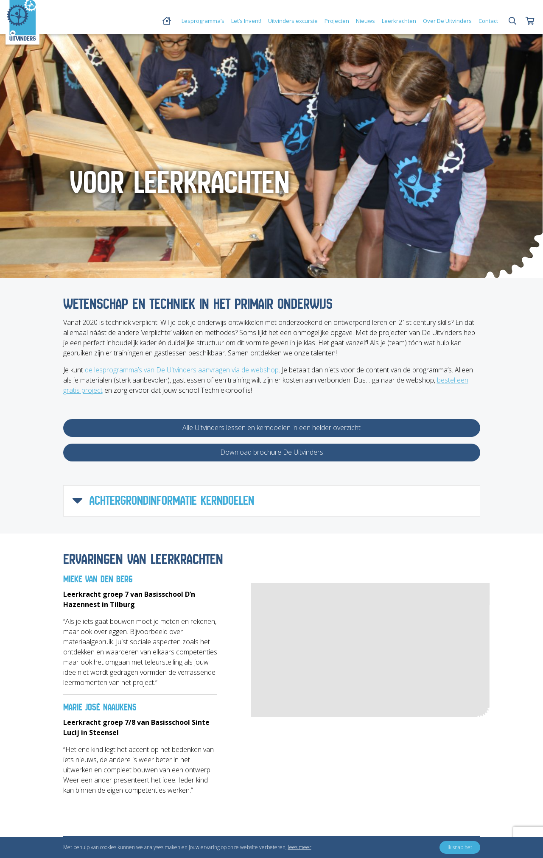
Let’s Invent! (246, 21)
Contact (488, 21)
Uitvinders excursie (293, 21)
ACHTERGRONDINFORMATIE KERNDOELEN (163, 500)
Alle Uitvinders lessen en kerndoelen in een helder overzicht (271, 427)
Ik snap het (460, 847)
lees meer (299, 847)
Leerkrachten (399, 21)
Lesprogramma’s (203, 21)
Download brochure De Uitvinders (271, 452)
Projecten (337, 21)
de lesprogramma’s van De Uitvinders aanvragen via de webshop (182, 370)
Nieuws (365, 21)
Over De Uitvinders (447, 21)
